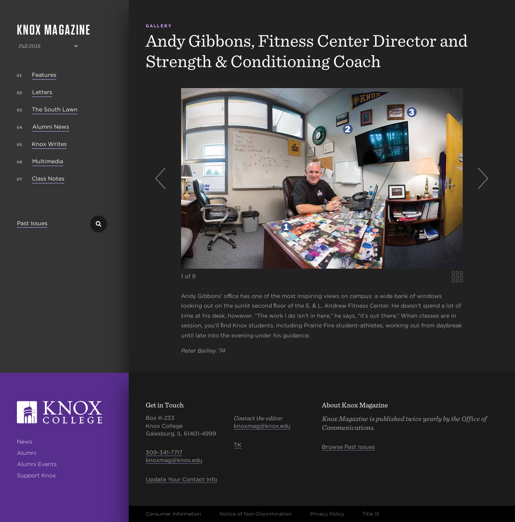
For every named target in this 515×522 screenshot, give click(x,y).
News (24, 441)
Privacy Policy (327, 514)
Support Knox (36, 475)
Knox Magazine (54, 29)
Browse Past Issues (348, 447)
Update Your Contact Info (181, 479)
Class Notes (48, 178)
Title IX (371, 514)
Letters (42, 92)
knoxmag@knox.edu (174, 460)
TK (237, 445)
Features (44, 75)
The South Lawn (55, 109)
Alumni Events (37, 464)
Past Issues (32, 223)
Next (480, 178)
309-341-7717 (164, 452)
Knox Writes (49, 144)
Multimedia (47, 161)
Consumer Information (173, 514)
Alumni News (50, 126)
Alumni (26, 453)
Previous (163, 178)
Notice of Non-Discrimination (256, 514)
